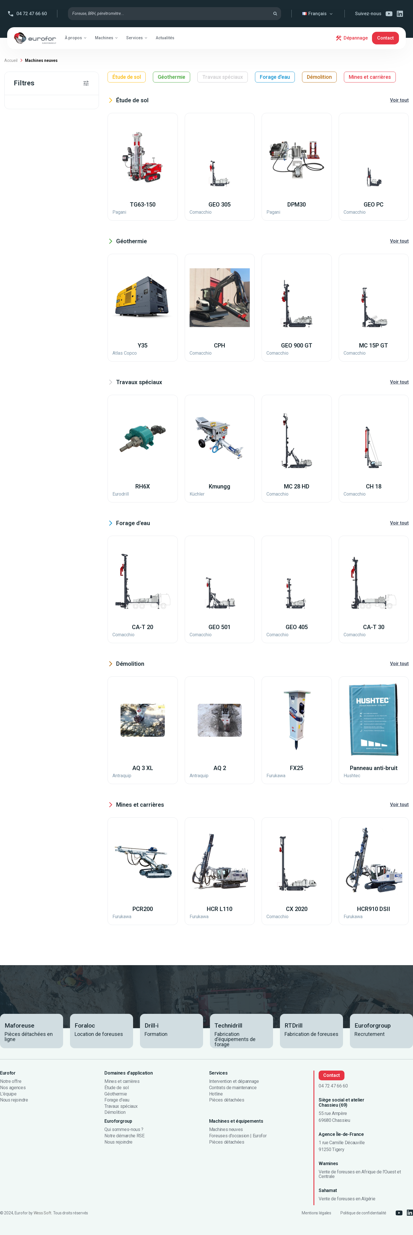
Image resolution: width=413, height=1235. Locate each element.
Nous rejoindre (14, 1100)
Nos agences (13, 1087)
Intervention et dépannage (234, 1081)
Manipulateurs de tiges (47, 484)
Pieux (29, 535)
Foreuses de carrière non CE (52, 275)
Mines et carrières (370, 77)
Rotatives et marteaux (46, 430)
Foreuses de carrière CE (47, 181)
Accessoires (35, 343)
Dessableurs (36, 457)
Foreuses (33, 194)
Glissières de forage (44, 383)
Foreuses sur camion (45, 248)
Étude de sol (126, 77)
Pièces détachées (226, 1100)
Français (318, 13)
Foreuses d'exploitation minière (52, 400)
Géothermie (171, 77)
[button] (76, 37)
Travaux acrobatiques (45, 548)
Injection (33, 443)
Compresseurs (38, 262)
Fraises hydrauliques (44, 302)
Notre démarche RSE (124, 1136)
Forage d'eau (275, 77)
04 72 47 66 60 (31, 13)
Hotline (216, 1094)
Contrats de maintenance (233, 1087)
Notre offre (10, 1081)
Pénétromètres (39, 221)
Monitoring (35, 357)
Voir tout (399, 100)
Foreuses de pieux (42, 289)
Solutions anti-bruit (43, 370)
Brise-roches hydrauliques (51, 235)
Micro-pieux (35, 576)
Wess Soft (42, 1213)
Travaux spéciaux (222, 77)
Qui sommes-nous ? (123, 1129)
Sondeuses (35, 316)
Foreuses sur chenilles (46, 167)
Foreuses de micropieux (49, 208)
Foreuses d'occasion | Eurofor (238, 1136)
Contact (385, 38)
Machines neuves (226, 1129)
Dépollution (36, 562)
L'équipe (8, 1094)
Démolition (319, 77)
